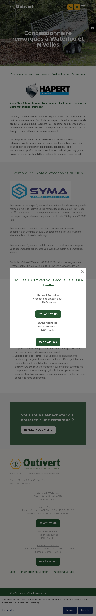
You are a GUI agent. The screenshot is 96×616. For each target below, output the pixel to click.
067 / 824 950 (48, 341)
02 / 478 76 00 (48, 314)
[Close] (82, 271)
